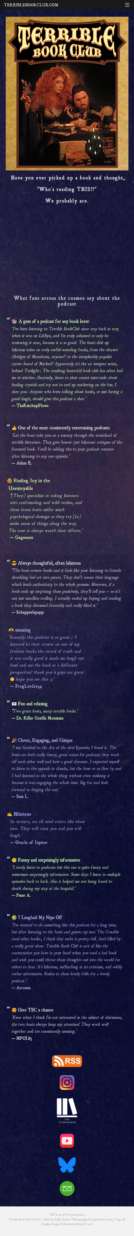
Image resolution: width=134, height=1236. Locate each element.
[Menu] (127, 5)
